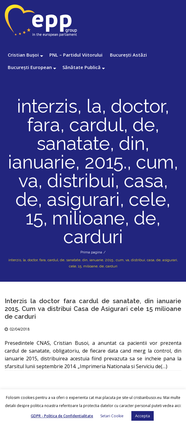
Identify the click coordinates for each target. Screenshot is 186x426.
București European (30, 67)
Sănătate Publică (81, 67)
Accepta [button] (142, 416)
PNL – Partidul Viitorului (75, 55)
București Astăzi (128, 55)
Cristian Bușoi (23, 55)
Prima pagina (91, 252)
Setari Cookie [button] (112, 416)
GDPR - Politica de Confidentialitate (62, 416)
